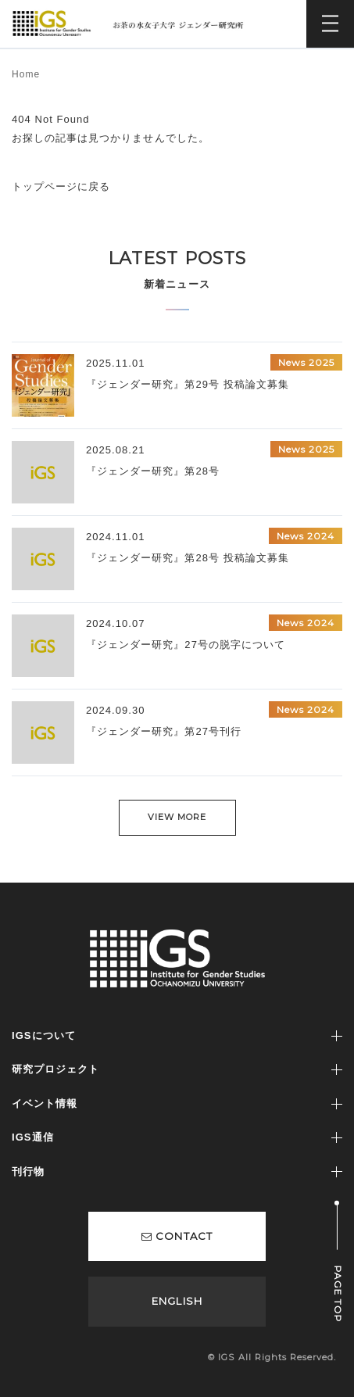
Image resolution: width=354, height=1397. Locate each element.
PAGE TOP (338, 1294)
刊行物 (28, 1171)
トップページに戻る (61, 186)
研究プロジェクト (55, 1069)
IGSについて (44, 1035)
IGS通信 (33, 1137)
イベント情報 (44, 1103)
